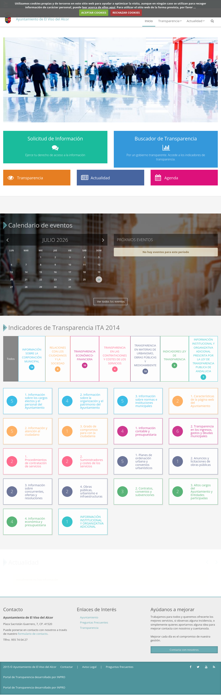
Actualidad (196, 21)
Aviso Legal (89, 662)
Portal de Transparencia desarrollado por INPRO (34, 672)
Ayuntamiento (89, 613)
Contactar (66, 662)
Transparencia (170, 21)
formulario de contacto (32, 629)
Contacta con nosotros (184, 645)
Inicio (149, 21)
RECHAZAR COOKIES (126, 12)
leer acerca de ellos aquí (98, 7)
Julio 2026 (55, 237)
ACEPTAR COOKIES (93, 12)
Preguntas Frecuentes (94, 618)
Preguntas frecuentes (119, 662)
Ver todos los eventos (110, 299)
